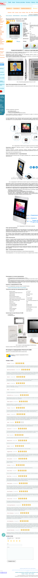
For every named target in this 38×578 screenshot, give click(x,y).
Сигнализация (16, 8)
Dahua (32, 12)
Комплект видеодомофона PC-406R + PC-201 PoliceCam (17, 287)
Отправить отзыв (11, 561)
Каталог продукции (9, 15)
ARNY (13, 12)
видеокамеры (27, 572)
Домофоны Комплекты (26, 8)
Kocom (20, 12)
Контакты (28, 2)
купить (18, 41)
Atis (29, 12)
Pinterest (32, 573)
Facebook (23, 573)
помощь (35, 8)
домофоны (17, 572)
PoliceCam (10, 12)
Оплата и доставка (20, 2)
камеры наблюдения (32, 572)
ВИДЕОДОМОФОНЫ (16, 15)
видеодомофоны (21, 572)
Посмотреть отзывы (20, 20)
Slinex (27, 12)
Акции (13, 2)
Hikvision (23, 12)
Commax (16, 12)
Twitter (30, 573)
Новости (33, 2)
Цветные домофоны (24, 15)
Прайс (9, 2)
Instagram (26, 573)
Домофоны (9, 8)
